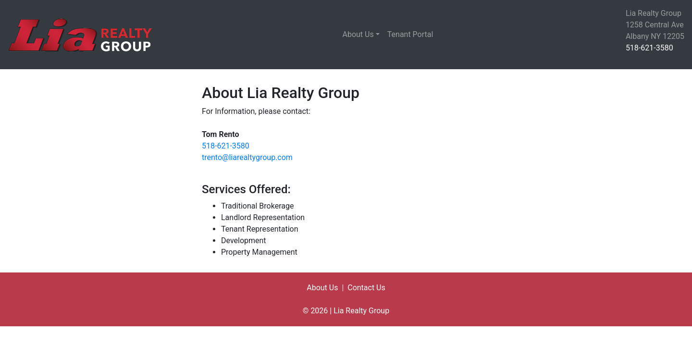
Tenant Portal (410, 34)
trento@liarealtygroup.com (247, 157)
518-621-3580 (649, 47)
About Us (358, 34)
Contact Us (366, 287)
